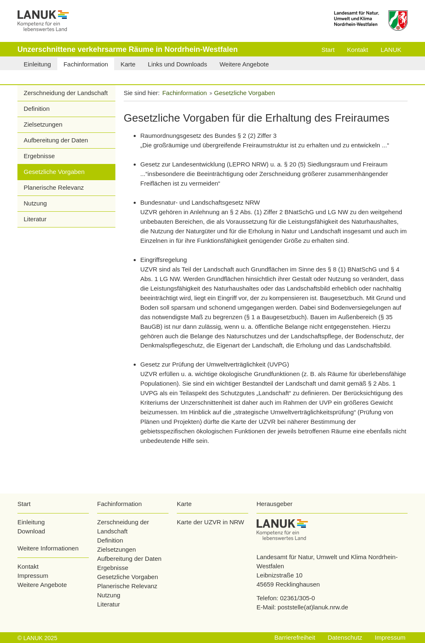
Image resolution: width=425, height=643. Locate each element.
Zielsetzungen (43, 124)
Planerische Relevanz (54, 187)
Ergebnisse (39, 155)
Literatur (35, 218)
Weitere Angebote (42, 584)
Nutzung (35, 203)
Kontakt (28, 566)
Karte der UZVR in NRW (210, 522)
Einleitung (31, 522)
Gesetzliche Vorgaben (54, 171)
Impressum (32, 575)
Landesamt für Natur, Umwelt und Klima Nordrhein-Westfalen (327, 561)
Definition (37, 108)
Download (31, 531)
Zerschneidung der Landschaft (66, 92)
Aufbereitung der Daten (56, 140)
